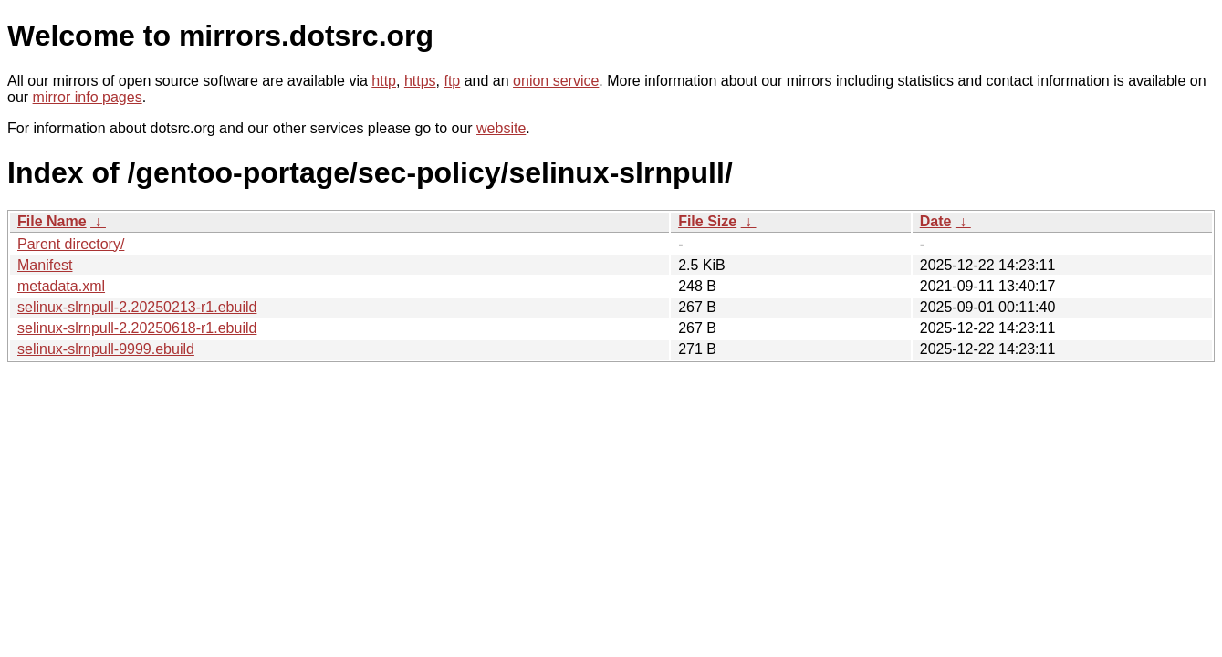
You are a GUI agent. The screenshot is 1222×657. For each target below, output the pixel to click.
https (420, 81)
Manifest (44, 265)
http (383, 81)
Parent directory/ (70, 244)
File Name (52, 221)
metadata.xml (61, 286)
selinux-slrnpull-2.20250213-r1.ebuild (136, 307)
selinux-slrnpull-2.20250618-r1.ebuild (136, 328)
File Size (707, 221)
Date (936, 221)
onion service (556, 81)
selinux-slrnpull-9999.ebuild (105, 349)
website (501, 128)
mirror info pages (87, 97)
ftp (452, 81)
